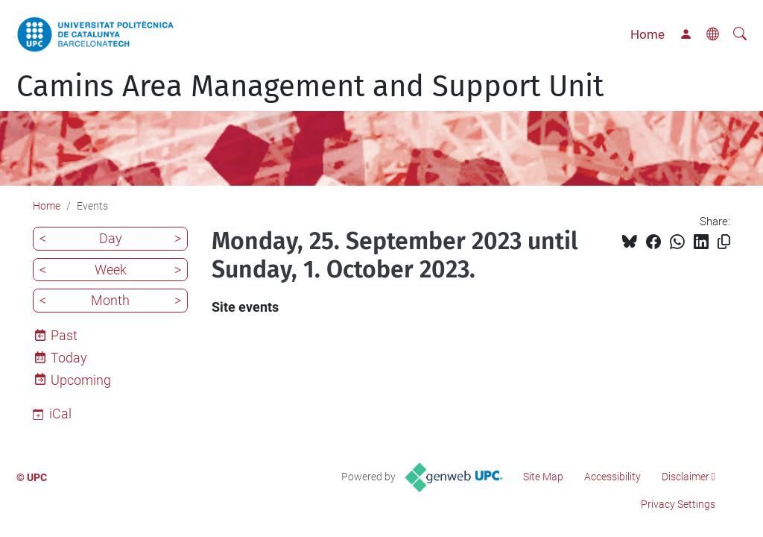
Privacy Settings (678, 504)
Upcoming (81, 380)
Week (111, 269)
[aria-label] (740, 34)
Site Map (543, 477)
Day (110, 238)
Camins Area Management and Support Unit (310, 86)
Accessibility (612, 477)
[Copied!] (724, 242)
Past (64, 335)
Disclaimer (685, 477)
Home (647, 34)
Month (110, 300)
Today (69, 357)
